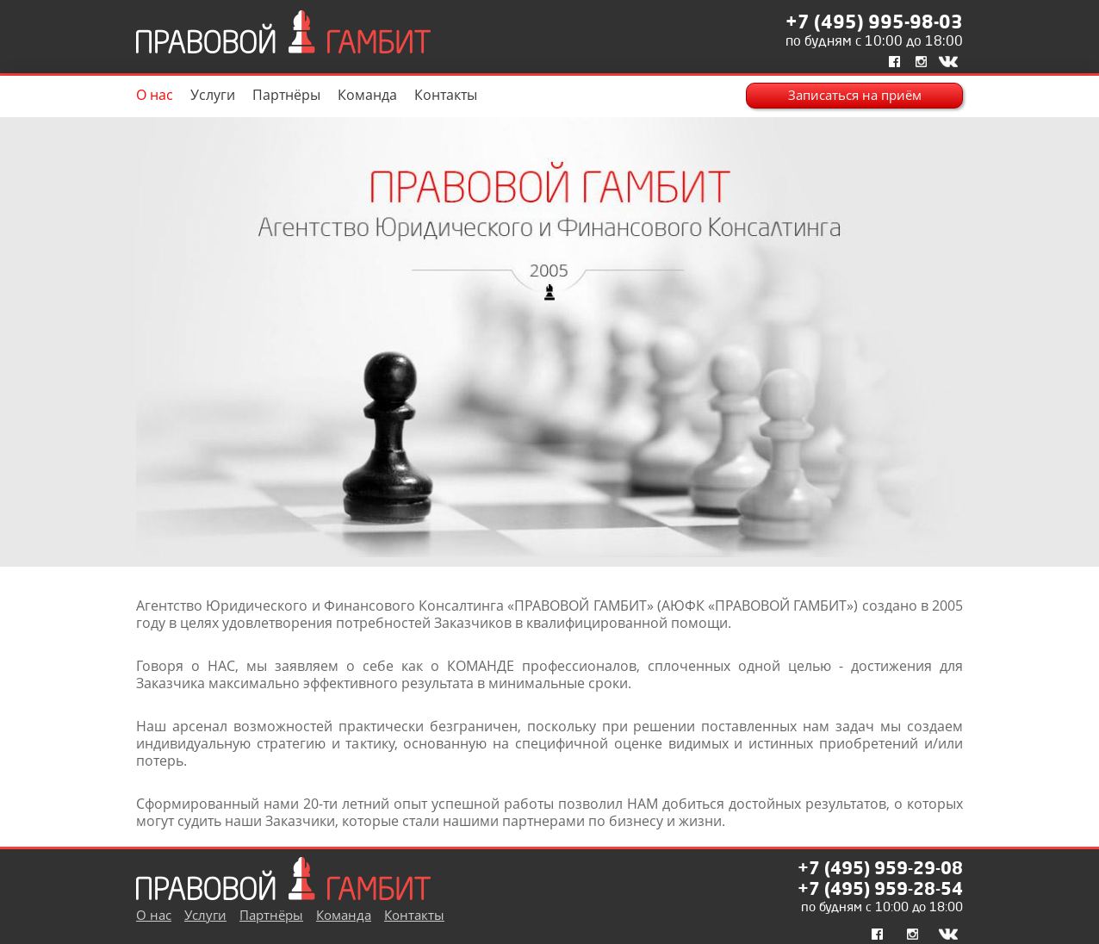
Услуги (212, 94)
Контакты (445, 94)
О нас (154, 94)
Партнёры (286, 94)
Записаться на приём (855, 95)
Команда (367, 94)
